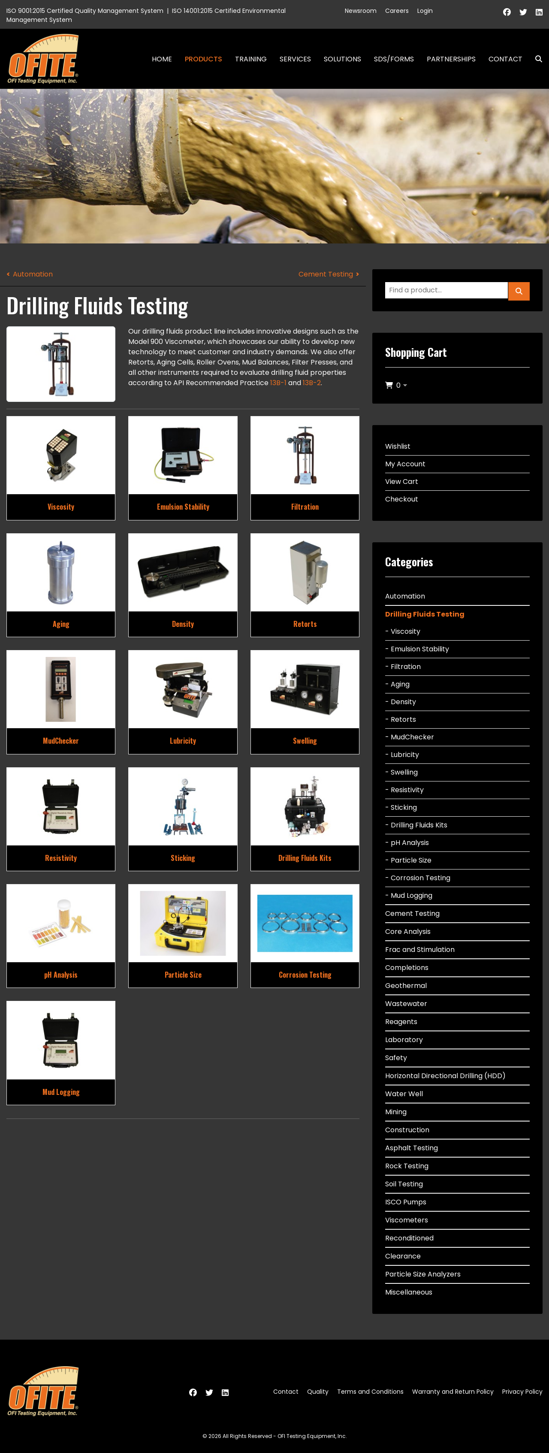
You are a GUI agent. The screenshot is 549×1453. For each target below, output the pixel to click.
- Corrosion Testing (417, 878)
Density (183, 624)
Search (535, 59)
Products (203, 59)
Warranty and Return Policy (453, 1391)
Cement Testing (326, 274)
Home (162, 59)
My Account (405, 464)
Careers (397, 10)
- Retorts (400, 719)
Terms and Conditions (370, 1391)
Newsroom (361, 10)
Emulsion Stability (183, 507)
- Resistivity (404, 790)
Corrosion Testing (305, 975)
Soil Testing (404, 1184)
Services (295, 59)
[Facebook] (507, 12)
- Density (400, 702)
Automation (33, 274)
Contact (505, 59)
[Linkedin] (539, 12)
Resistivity (61, 858)
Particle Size (183, 975)
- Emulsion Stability (417, 649)
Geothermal (406, 986)
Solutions (342, 59)
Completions (406, 968)
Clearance (403, 1256)
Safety (396, 1058)
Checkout (401, 499)
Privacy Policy (522, 1391)
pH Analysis (61, 975)
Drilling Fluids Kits (305, 858)
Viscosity (61, 507)
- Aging (397, 684)
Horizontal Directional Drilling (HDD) (445, 1076)
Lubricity (183, 741)
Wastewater (406, 1004)
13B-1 (278, 383)
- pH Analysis (407, 843)
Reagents (401, 1022)
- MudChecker (409, 737)
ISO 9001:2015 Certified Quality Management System (84, 10)
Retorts (305, 624)
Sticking (183, 858)
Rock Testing (406, 1166)
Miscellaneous (408, 1292)
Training (251, 59)
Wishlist (397, 446)
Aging (61, 624)
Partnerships (451, 59)
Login (425, 10)
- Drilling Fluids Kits (416, 825)
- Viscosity (402, 631)
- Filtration (403, 667)
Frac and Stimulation (420, 949)
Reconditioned (409, 1238)
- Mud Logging (408, 895)
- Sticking (401, 807)
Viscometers (406, 1220)
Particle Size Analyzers (423, 1274)
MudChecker (61, 741)
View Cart (401, 481)
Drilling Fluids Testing (425, 614)
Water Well (404, 1094)
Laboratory (404, 1040)
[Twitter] (523, 12)
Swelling (305, 741)
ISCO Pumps (405, 1202)
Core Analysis (408, 931)
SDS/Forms (394, 59)
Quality (318, 1391)
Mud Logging (61, 1092)
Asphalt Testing (411, 1148)
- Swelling (401, 772)
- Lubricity (402, 755)
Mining (396, 1112)
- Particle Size (408, 860)
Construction (407, 1130)
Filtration (305, 507)
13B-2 (312, 383)
